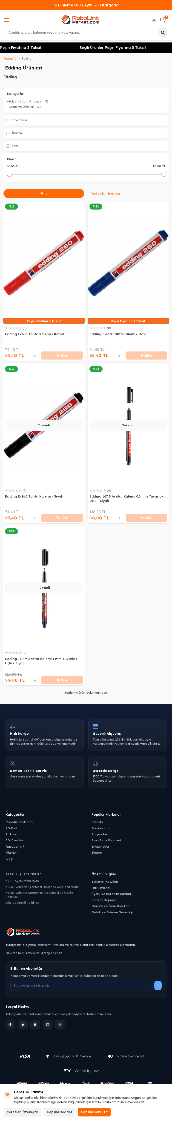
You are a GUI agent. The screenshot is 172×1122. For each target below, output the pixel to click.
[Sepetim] (163, 19)
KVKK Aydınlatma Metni (23, 881)
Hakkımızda (101, 888)
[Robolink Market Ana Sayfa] (86, 932)
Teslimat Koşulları (105, 881)
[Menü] (6, 20)
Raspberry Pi (15, 846)
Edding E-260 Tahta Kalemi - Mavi (117, 334)
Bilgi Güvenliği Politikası (23, 902)
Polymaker (100, 834)
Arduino (11, 834)
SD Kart (11, 828)
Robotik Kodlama (19, 822)
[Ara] (162, 32)
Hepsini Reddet (59, 1112)
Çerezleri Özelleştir (22, 1112)
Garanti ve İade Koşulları (110, 906)
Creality (97, 822)
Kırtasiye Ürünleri (25, 106)
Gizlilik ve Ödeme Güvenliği (112, 912)
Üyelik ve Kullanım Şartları (111, 894)
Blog (9, 859)
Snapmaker (100, 846)
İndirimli (14, 133)
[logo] (80, 19)
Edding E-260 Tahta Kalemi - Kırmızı (35, 334)
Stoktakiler (16, 120)
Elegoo (97, 852)
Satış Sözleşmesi (104, 900)
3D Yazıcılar (14, 840)
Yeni (12, 146)
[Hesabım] (154, 19)
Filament (12, 852)
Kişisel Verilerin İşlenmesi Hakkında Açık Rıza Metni (42, 887)
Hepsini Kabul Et (94, 1112)
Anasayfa (10, 58)
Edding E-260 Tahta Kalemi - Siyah (34, 496)
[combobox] (86, 32)
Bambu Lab (101, 828)
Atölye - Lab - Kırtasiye (27, 101)
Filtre (44, 193)
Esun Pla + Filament (106, 840)
